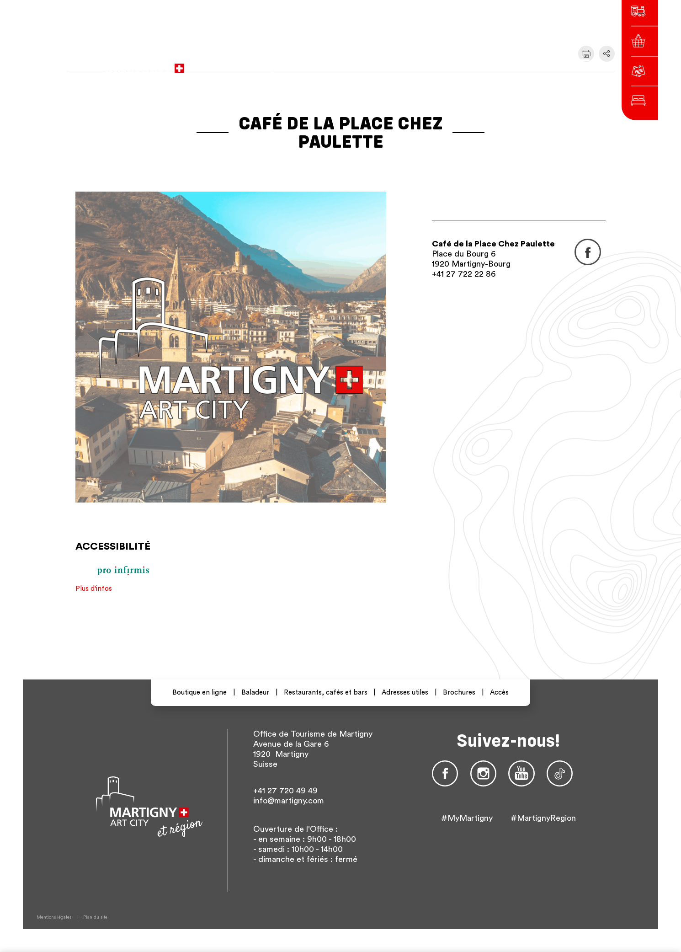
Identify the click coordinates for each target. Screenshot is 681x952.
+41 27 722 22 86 (463, 274)
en (489, 63)
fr (456, 63)
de (472, 63)
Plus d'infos (93, 588)
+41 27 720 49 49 (285, 790)
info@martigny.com (288, 801)
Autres (514, 63)
